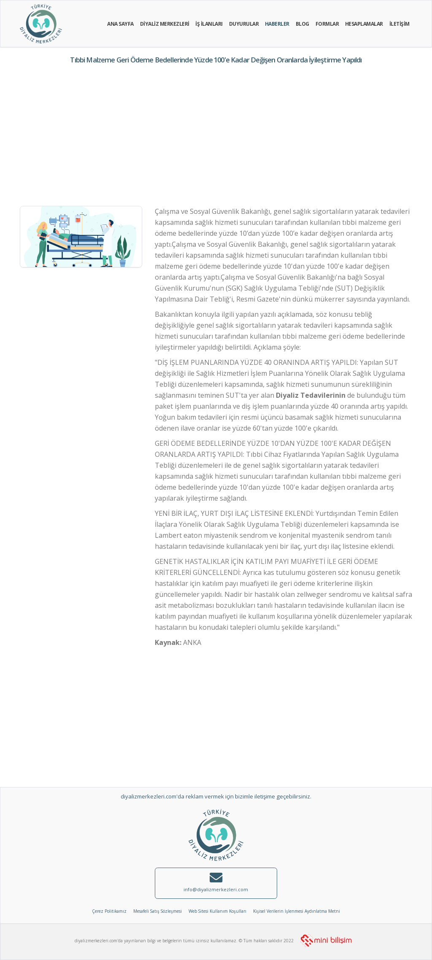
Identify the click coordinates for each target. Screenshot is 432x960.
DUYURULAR (244, 23)
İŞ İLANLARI (209, 23)
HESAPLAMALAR (364, 23)
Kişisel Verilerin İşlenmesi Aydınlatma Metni (296, 911)
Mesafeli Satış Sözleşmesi (157, 911)
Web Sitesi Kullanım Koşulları (217, 911)
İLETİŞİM (399, 23)
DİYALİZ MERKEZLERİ (164, 23)
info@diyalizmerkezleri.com (216, 889)
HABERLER (277, 23)
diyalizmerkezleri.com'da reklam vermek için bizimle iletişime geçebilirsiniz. (216, 796)
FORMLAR (327, 23)
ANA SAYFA (120, 23)
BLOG (302, 23)
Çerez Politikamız (109, 911)
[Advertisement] (216, 137)
